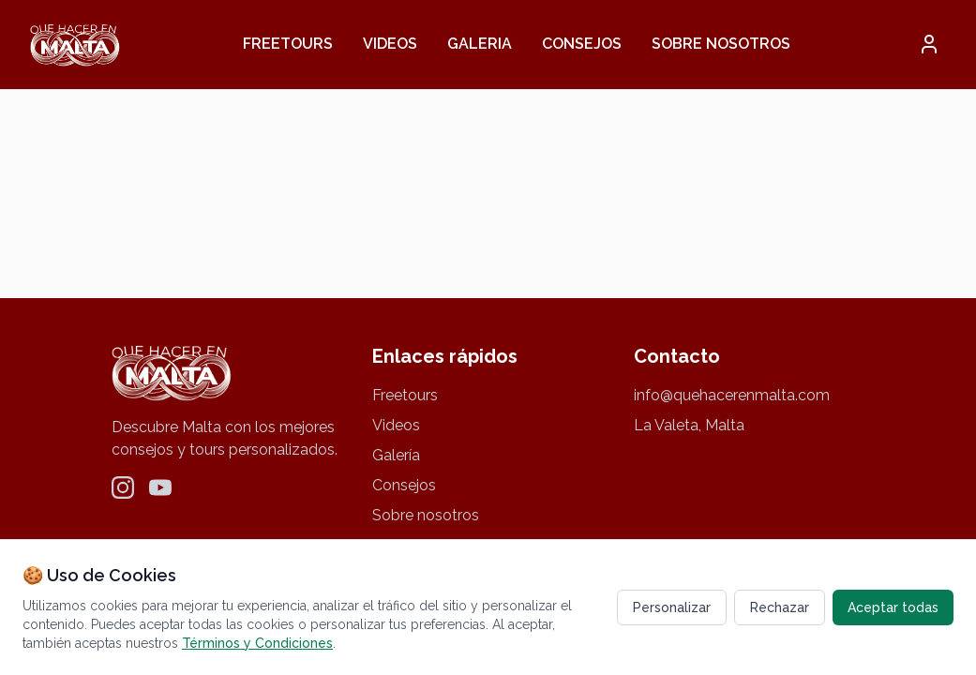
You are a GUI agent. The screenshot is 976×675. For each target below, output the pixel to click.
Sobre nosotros (721, 43)
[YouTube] (160, 487)
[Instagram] (123, 487)
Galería (396, 455)
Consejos (582, 43)
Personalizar (672, 607)
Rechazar (779, 607)
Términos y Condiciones (257, 643)
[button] (929, 44)
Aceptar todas (893, 607)
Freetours (288, 43)
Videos (390, 43)
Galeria (479, 43)
